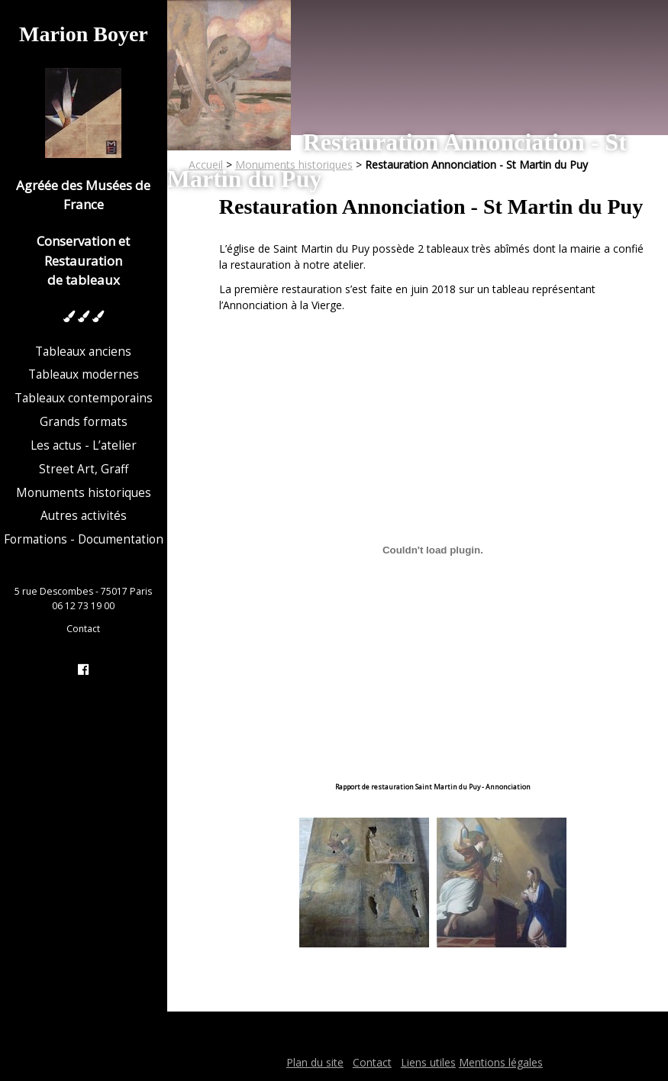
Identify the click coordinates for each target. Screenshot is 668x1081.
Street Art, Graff (83, 469)
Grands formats (83, 422)
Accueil (206, 164)
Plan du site (315, 1062)
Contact (83, 628)
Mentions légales (501, 1062)
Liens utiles (428, 1062)
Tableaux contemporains (84, 398)
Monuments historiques (83, 493)
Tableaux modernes (83, 374)
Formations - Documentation (83, 539)
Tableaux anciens (83, 352)
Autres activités (83, 516)
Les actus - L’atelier (84, 445)
